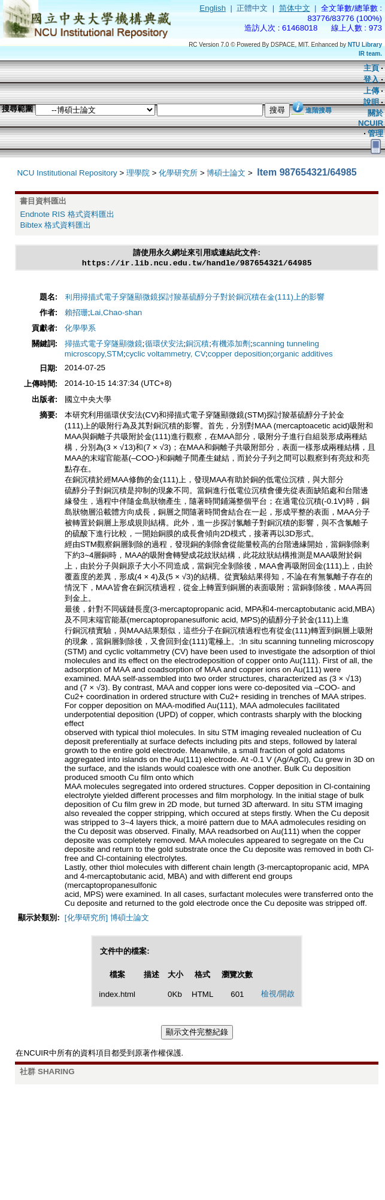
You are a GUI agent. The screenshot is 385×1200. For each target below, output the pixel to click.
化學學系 (80, 329)
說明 (371, 102)
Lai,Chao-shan (116, 313)
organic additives (303, 354)
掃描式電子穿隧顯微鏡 (104, 344)
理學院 (138, 172)
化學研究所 (178, 172)
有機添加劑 (230, 344)
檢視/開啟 (278, 994)
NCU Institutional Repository (67, 172)
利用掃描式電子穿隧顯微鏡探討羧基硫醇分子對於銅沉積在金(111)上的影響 (195, 298)
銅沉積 (197, 344)
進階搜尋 (318, 110)
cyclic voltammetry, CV (165, 354)
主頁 (371, 68)
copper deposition (239, 354)
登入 (371, 79)
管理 (375, 133)
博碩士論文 (226, 172)
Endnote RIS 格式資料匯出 (67, 214)
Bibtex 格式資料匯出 (55, 224)
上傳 (371, 90)
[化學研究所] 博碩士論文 (107, 918)
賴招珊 (76, 313)
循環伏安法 (164, 344)
